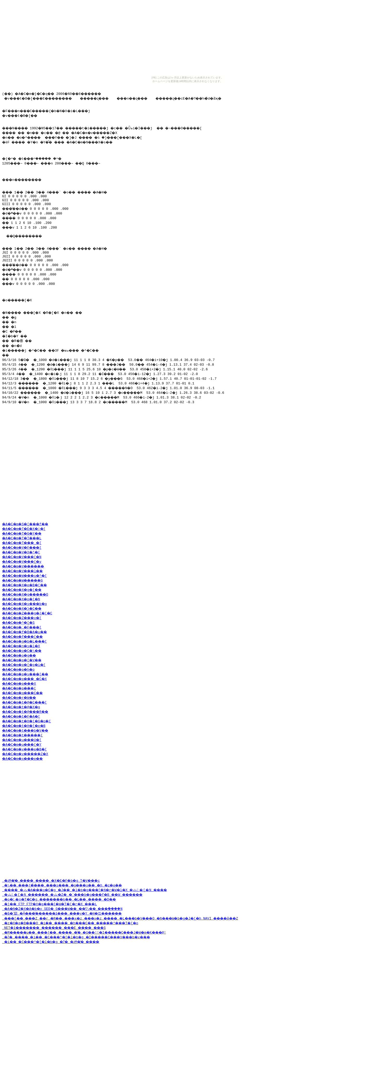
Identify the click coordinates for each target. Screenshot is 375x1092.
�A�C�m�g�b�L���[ (27, 685)
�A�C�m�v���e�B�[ (27, 793)
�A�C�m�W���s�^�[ (27, 620)
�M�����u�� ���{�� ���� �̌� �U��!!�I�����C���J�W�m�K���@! (96, 1000)
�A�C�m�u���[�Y (24, 789)
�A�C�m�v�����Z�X (28, 798)
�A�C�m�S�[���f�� (28, 568)
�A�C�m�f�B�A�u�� (27, 676)
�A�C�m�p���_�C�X (27, 723)
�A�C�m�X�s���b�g (27, 648)
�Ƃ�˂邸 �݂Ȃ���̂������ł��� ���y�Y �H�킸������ (71, 981)
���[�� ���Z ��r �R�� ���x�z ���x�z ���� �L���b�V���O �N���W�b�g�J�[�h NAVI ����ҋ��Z (136, 986)
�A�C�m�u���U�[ (24, 784)
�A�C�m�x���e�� (25, 803)
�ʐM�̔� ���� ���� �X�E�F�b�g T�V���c (58, 948)
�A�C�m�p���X (21, 728)
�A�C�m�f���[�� (25, 681)
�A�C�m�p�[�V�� (24, 704)
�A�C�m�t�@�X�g (23, 751)
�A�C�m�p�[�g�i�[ (26, 709)
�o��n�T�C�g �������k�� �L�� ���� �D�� (67, 967)
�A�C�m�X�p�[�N (23, 643)
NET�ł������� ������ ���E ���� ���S (62, 995)
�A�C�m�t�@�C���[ (27, 746)
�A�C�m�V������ (26, 610)
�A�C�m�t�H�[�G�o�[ (29, 765)
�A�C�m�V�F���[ (24, 592)
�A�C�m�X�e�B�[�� (27, 629)
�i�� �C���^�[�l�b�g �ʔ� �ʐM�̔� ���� (58, 1009)
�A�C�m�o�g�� (21, 699)
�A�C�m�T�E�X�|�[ (26, 573)
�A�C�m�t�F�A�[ (23, 760)
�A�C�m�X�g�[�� (24, 634)
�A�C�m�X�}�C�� (24, 653)
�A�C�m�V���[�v (24, 606)
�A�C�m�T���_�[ (24, 587)
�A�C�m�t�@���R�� (28, 756)
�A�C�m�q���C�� (25, 737)
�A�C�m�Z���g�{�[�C (30, 657)
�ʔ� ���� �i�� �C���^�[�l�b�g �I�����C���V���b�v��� (87, 1005)
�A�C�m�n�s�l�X (23, 690)
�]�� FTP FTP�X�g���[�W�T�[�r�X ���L (55, 972)
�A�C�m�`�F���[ (24, 671)
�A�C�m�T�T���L (24, 582)
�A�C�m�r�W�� (21, 742)
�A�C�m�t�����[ (25, 779)
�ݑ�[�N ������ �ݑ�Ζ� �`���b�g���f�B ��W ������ (81, 962)
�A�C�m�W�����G (25, 624)
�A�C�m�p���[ (21, 732)
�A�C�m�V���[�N (24, 601)
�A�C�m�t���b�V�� (28, 774)
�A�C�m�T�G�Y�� (24, 577)
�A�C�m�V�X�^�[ (23, 596)
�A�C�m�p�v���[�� (28, 718)
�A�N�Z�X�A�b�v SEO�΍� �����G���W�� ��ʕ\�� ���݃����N (83, 976)
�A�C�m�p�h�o (20, 713)
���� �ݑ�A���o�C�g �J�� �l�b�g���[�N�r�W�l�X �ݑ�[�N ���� (94, 957)
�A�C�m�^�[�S (20, 667)
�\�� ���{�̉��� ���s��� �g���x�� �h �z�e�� (71, 953)
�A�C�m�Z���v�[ (24, 662)
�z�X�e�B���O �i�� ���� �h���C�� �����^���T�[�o (80, 991)
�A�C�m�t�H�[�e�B (26, 770)
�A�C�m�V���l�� (25, 615)
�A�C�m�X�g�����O (28, 638)
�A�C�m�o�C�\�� (24, 695)
